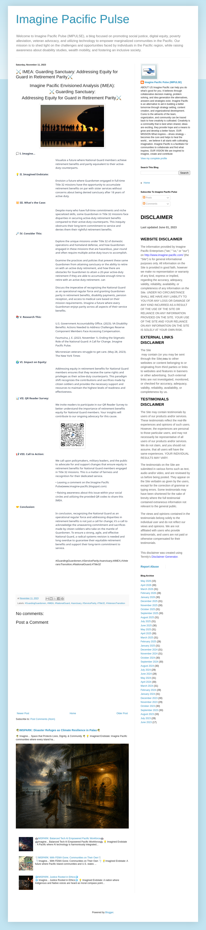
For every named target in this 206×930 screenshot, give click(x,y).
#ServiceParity (89, 603)
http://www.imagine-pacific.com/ (163, 255)
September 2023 (149, 710)
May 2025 (146, 629)
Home (73, 713)
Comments (150, 203)
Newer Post (23, 713)
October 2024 (148, 657)
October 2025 (148, 609)
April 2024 (146, 682)
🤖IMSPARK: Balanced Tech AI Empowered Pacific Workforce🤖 (69, 838)
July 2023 (146, 718)
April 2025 (146, 633)
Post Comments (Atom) (42, 719)
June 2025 (146, 625)
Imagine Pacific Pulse (73, 19)
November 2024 (149, 653)
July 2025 (146, 621)
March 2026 (147, 589)
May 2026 (146, 581)
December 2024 (149, 649)
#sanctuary (76, 603)
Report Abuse (150, 566)
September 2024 (149, 661)
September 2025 (149, 613)
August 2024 (147, 666)
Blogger (109, 912)
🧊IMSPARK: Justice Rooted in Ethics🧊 (56, 877)
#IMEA (50, 603)
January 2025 (148, 645)
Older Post (122, 713)
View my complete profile (154, 158)
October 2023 (148, 706)
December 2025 (149, 601)
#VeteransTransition (115, 603)
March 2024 (147, 685)
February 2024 (148, 690)
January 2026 (148, 597)
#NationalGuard (62, 603)
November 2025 (149, 605)
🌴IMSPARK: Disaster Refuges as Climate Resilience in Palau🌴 (58, 730)
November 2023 (149, 702)
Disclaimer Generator (165, 556)
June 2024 (146, 673)
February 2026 (148, 593)
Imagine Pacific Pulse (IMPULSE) (163, 82)
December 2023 (149, 698)
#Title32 (101, 603)
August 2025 (147, 617)
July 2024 (146, 669)
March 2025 (147, 637)
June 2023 (146, 722)
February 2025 (148, 641)
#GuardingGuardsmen (35, 603)
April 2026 (146, 585)
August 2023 (147, 714)
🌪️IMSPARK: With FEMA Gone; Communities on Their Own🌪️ (68, 857)
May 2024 (146, 678)
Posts (147, 197)
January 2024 (148, 694)
